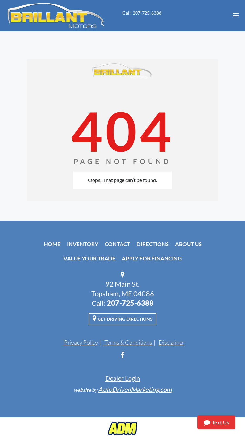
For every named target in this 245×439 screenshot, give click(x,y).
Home (52, 244)
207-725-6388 (130, 303)
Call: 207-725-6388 (141, 13)
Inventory (82, 244)
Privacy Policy (81, 342)
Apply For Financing (152, 258)
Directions (153, 244)
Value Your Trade (89, 258)
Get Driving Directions (122, 318)
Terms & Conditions (128, 342)
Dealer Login (122, 378)
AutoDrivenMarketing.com (135, 389)
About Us (188, 244)
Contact (117, 244)
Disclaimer (171, 342)
